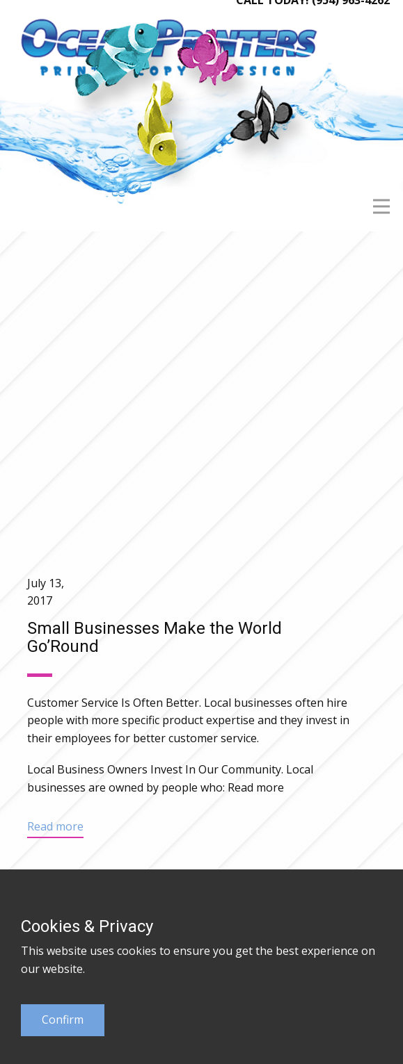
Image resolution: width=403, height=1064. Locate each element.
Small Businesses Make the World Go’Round (154, 637)
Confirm (63, 1019)
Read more (256, 787)
